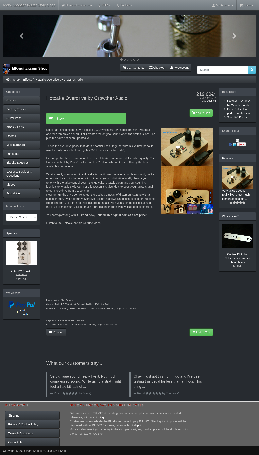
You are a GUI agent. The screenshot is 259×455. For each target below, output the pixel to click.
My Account (179, 67)
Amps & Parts (15, 127)
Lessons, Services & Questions (19, 173)
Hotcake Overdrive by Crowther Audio (59, 79)
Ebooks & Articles (17, 162)
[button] (22, 36)
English (124, 5)
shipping (211, 100)
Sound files (13, 193)
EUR (104, 5)
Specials (11, 233)
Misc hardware (15, 144)
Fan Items (12, 153)
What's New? (230, 216)
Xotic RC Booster (21, 271)
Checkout (157, 67)
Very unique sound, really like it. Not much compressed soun (236, 194)
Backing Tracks (16, 109)
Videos (10, 184)
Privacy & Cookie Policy (23, 424)
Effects (27, 79)
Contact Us (15, 442)
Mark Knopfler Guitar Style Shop (29, 5)
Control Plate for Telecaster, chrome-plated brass (237, 258)
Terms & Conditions (20, 433)
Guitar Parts (14, 118)
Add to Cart (201, 113)
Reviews (56, 332)
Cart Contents (133, 67)
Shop (16, 79)
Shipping (13, 415)
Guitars (11, 100)
